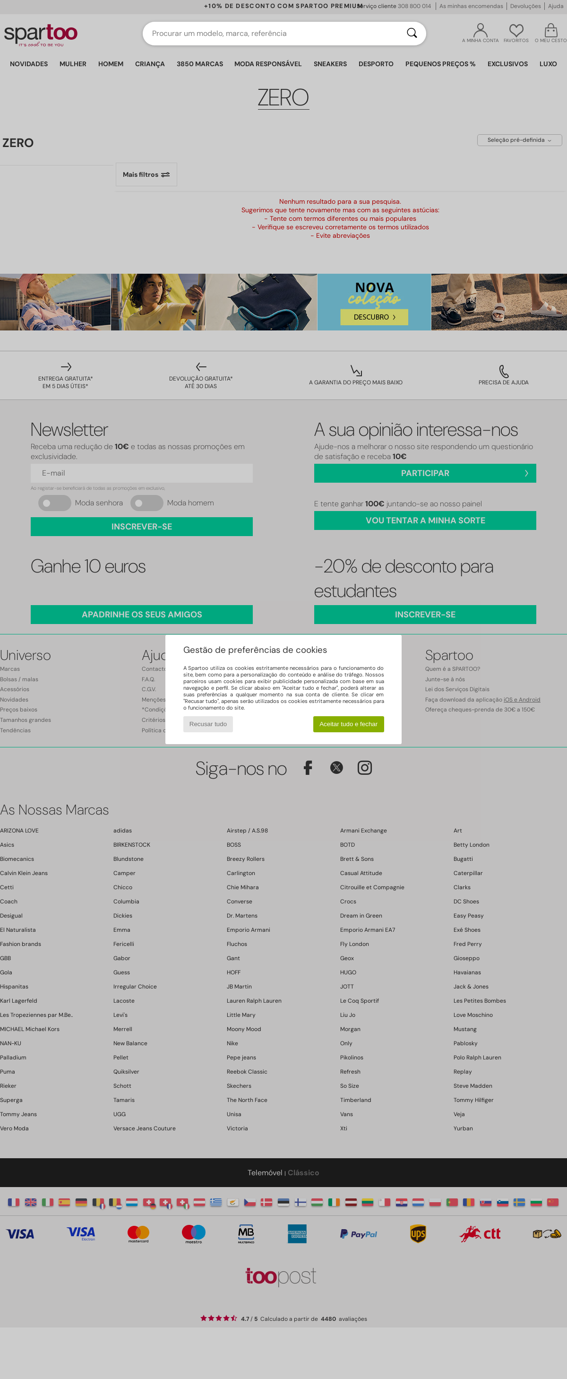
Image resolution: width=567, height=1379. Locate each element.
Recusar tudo (208, 724)
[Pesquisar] (412, 33)
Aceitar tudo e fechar (348, 724)
